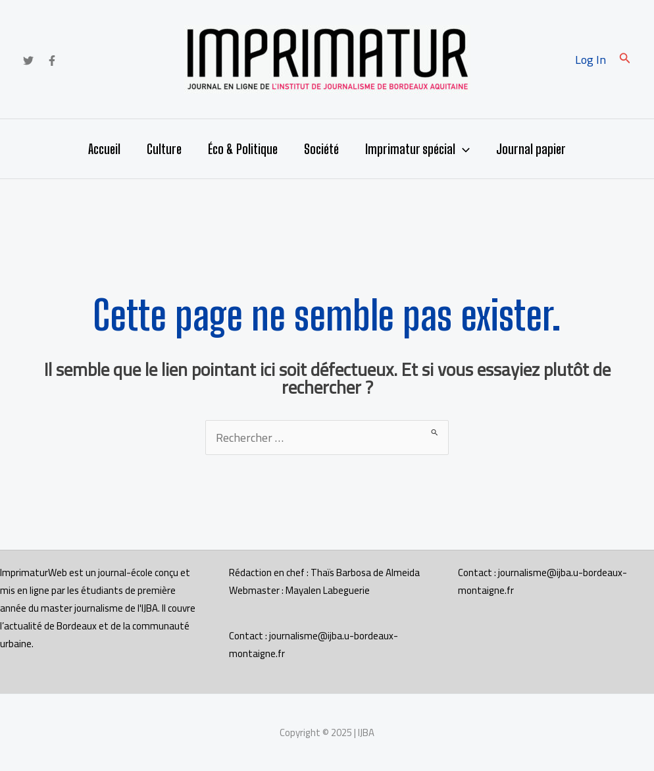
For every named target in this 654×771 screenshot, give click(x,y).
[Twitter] (28, 60)
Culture (164, 149)
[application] (462, 149)
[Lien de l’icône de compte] (590, 59)
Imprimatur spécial (417, 149)
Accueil (104, 149)
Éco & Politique (243, 149)
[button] (625, 59)
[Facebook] (52, 60)
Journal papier (531, 149)
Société (321, 149)
